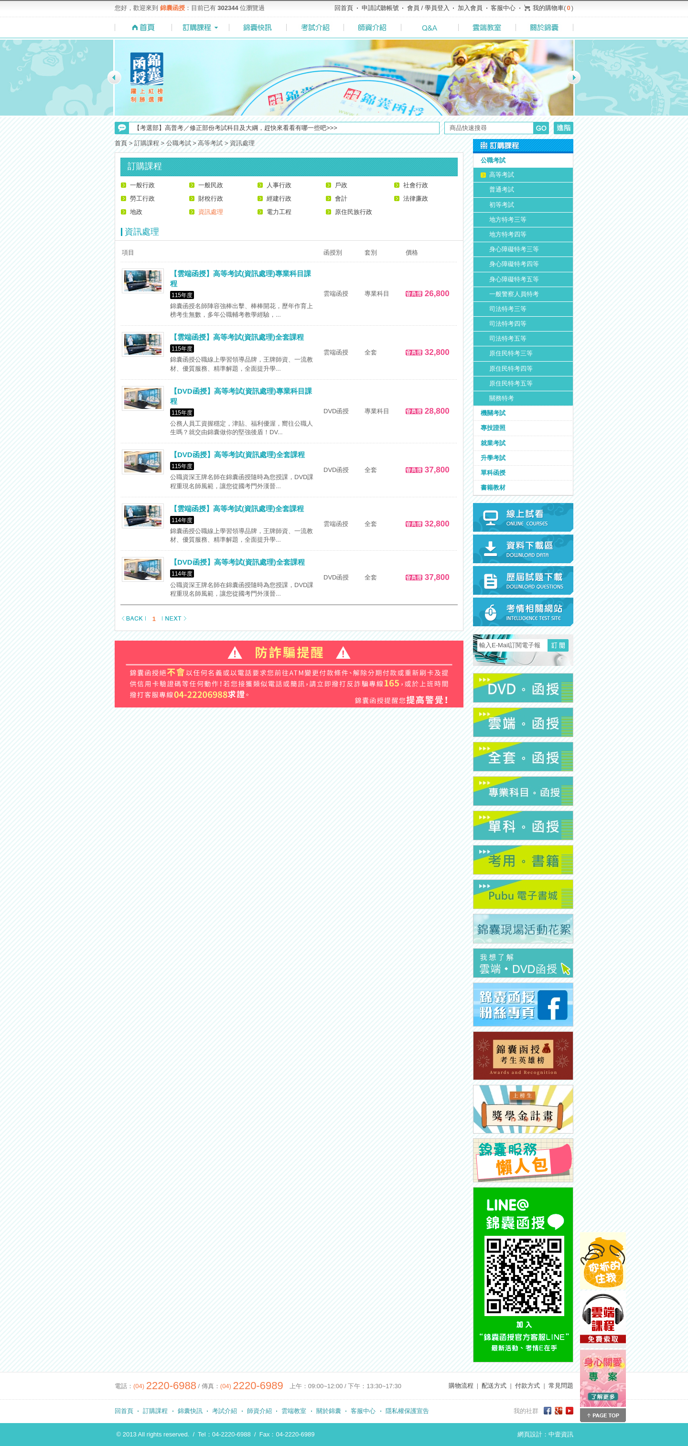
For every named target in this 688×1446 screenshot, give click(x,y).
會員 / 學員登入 (428, 7)
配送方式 (494, 1385)
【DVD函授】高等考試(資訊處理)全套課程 (237, 454)
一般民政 (210, 185)
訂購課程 (155, 1410)
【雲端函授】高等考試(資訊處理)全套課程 (237, 337)
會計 (341, 198)
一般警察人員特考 (514, 294)
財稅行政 (210, 198)
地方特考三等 (508, 219)
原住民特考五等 (511, 383)
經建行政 (279, 198)
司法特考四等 (508, 323)
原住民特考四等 (511, 368)
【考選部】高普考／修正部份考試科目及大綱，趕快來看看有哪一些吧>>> (235, 127)
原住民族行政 (353, 211)
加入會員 (470, 7)
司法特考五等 (508, 338)
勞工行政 (142, 198)
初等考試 (501, 204)
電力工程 (279, 211)
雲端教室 (293, 1410)
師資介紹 (259, 1410)
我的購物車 (548, 7)
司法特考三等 (508, 308)
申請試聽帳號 (380, 7)
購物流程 (461, 1385)
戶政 (341, 185)
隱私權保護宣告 (407, 1410)
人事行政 (279, 185)
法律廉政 (415, 198)
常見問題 (560, 1385)
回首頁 (343, 7)
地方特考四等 (508, 234)
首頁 (121, 143)
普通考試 (501, 189)
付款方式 (527, 1385)
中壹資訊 (560, 1434)
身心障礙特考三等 (514, 249)
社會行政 (415, 185)
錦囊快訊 (190, 1410)
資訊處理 (210, 211)
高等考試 (501, 174)
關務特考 (501, 398)
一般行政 (142, 185)
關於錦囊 (328, 1410)
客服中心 (503, 7)
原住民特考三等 (511, 353)
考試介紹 (224, 1410)
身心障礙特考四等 (514, 264)
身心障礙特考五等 (514, 279)
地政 (136, 211)
